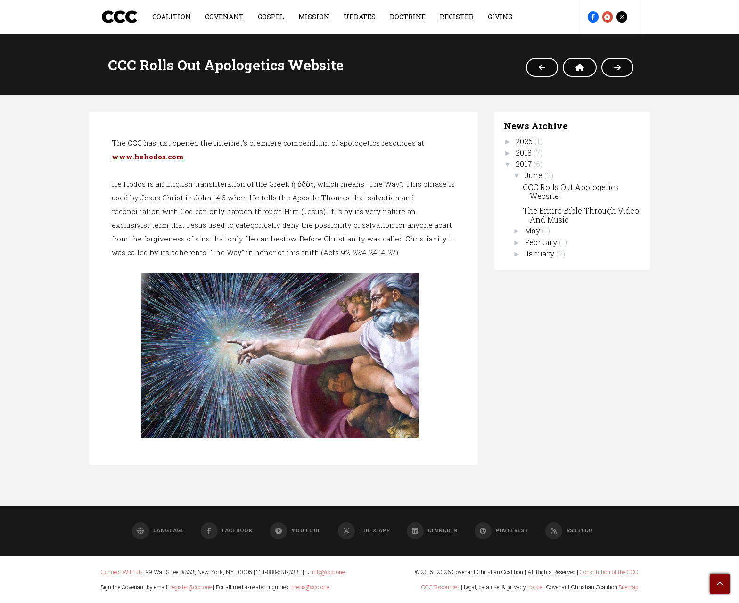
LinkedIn (432, 530)
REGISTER (457, 16)
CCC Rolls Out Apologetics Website (571, 191)
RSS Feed (568, 530)
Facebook (227, 530)
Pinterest (501, 530)
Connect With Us (122, 572)
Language (158, 530)
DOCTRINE (408, 16)
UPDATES (360, 16)
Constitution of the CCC (609, 572)
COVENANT (224, 16)
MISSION (313, 16)
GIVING (500, 16)
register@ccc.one (191, 587)
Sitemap (628, 587)
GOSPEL (271, 16)
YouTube (295, 530)
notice (534, 587)
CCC (119, 16)
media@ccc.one (310, 587)
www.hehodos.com (147, 156)
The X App (364, 530)
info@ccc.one (328, 572)
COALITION (171, 16)
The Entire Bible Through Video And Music (581, 215)
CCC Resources (440, 587)
